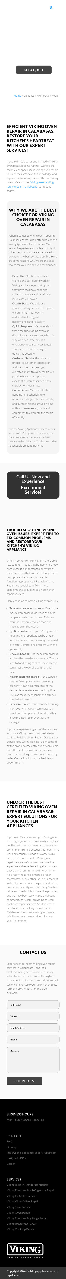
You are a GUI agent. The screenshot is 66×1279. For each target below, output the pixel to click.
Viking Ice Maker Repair (21, 1195)
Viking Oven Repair (18, 1212)
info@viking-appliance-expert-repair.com (31, 1152)
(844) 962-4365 (16, 1158)
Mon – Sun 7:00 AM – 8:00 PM (25, 1119)
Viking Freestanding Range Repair (27, 1218)
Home (17, 95)
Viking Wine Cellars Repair (23, 1201)
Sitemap (12, 1147)
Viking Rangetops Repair (21, 1223)
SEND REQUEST (24, 1081)
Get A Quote (34, 70)
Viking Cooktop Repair (20, 1229)
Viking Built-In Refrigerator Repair (27, 1184)
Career (11, 1163)
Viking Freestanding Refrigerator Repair (31, 1190)
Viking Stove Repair (18, 1207)
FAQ (9, 1141)
